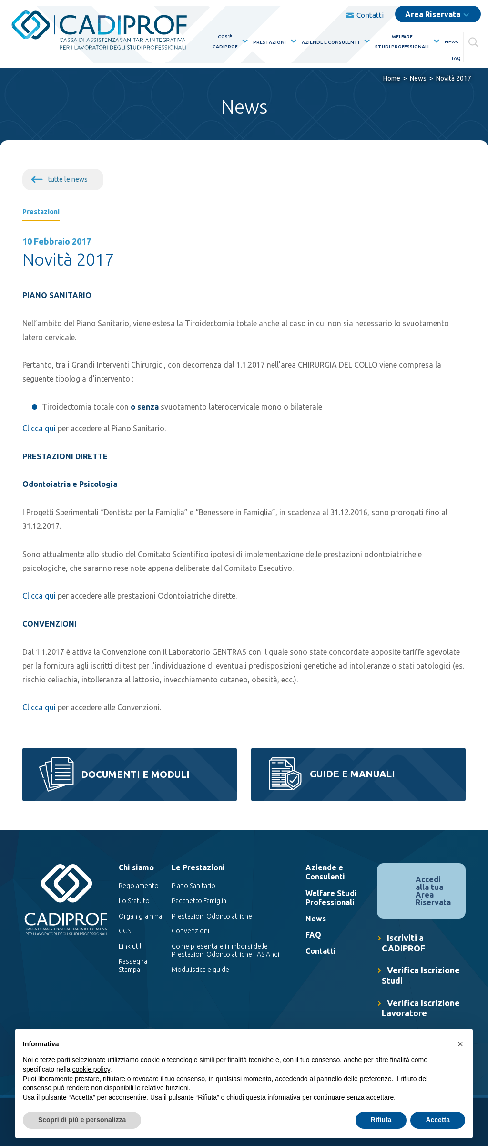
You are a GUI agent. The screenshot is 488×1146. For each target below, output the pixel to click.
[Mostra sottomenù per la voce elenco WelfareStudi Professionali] (434, 41)
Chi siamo (136, 867)
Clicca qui (39, 428)
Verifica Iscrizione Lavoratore (421, 1008)
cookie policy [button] (91, 1069)
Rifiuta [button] (381, 1120)
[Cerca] (474, 41)
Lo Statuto (134, 901)
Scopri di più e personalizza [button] (82, 1120)
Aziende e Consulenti (330, 42)
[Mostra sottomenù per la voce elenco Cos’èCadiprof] (243, 41)
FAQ (456, 58)
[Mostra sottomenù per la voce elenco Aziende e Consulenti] (365, 41)
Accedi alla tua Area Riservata (433, 891)
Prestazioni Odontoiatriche (212, 916)
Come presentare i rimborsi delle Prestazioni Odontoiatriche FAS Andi (225, 951)
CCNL (127, 931)
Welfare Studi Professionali (331, 898)
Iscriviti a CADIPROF (403, 943)
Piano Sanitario (193, 885)
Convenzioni (190, 931)
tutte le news (68, 179)
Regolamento (139, 885)
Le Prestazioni (198, 867)
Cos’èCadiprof (225, 41)
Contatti (365, 15)
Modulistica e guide (200, 969)
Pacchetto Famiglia (199, 901)
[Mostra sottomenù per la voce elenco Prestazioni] (291, 41)
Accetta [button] (438, 1120)
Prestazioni (269, 42)
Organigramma (140, 916)
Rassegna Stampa (133, 965)
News (451, 41)
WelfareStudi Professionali (402, 41)
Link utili (130, 946)
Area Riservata (432, 14)
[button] (460, 1044)
